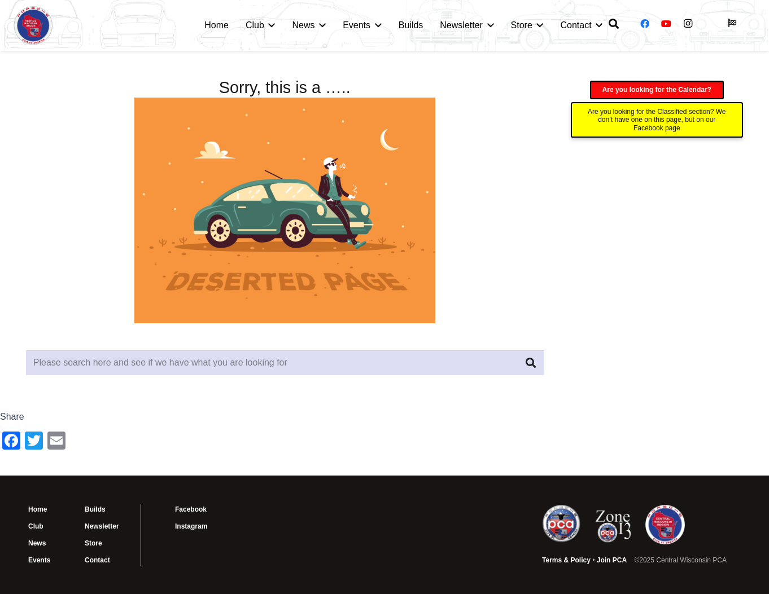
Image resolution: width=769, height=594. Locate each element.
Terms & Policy (566, 560)
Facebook (191, 509)
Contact (97, 560)
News (37, 543)
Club (35, 526)
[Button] (731, 23)
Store (93, 543)
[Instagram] (688, 24)
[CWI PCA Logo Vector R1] (33, 25)
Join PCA (612, 560)
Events (39, 560)
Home (37, 509)
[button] (270, 25)
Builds (95, 509)
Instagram (191, 526)
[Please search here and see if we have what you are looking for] (285, 363)
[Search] (531, 363)
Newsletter (102, 526)
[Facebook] (645, 24)
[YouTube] (666, 24)
